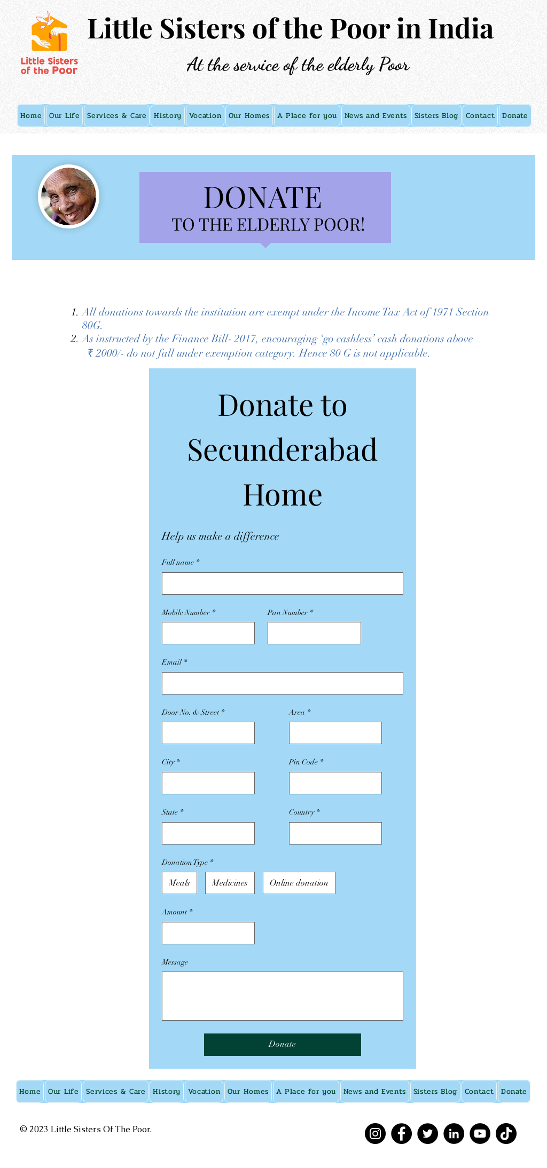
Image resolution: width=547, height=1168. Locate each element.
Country (304, 812)
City (170, 762)
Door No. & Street (193, 712)
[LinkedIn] (453, 1133)
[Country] (332, 833)
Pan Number (290, 612)
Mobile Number (188, 612)
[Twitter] (427, 1133)
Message (175, 962)
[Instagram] (375, 1133)
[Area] (332, 733)
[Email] (279, 683)
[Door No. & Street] (205, 733)
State (172, 812)
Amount (177, 912)
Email (174, 662)
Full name (180, 562)
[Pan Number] (311, 633)
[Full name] (279, 583)
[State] (205, 833)
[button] (64, 115)
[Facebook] (401, 1133)
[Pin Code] (332, 783)
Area (299, 712)
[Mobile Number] (205, 633)
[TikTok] (506, 1133)
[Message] (282, 996)
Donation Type (187, 862)
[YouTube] (480, 1133)
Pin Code (306, 762)
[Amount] (205, 933)
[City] (205, 783)
